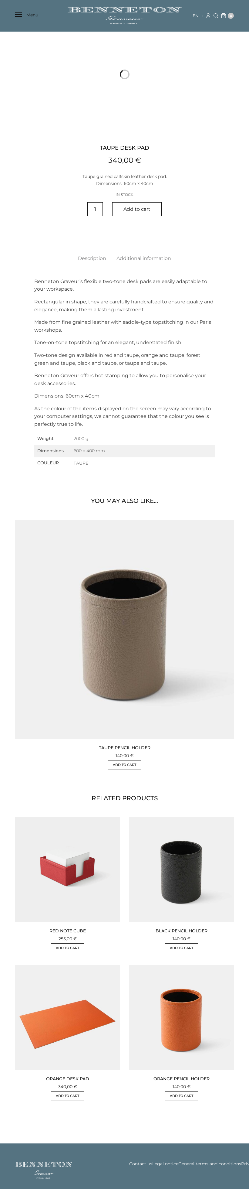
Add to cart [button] (124, 765)
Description (92, 258)
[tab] (92, 258)
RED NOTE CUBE (67, 931)
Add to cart (136, 209)
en (196, 16)
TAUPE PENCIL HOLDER (124, 747)
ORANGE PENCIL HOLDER (181, 1078)
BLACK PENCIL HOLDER (181, 931)
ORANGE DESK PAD (67, 1078)
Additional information (143, 258)
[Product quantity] (95, 209)
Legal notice (165, 1164)
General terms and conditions (209, 1164)
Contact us (140, 1164)
